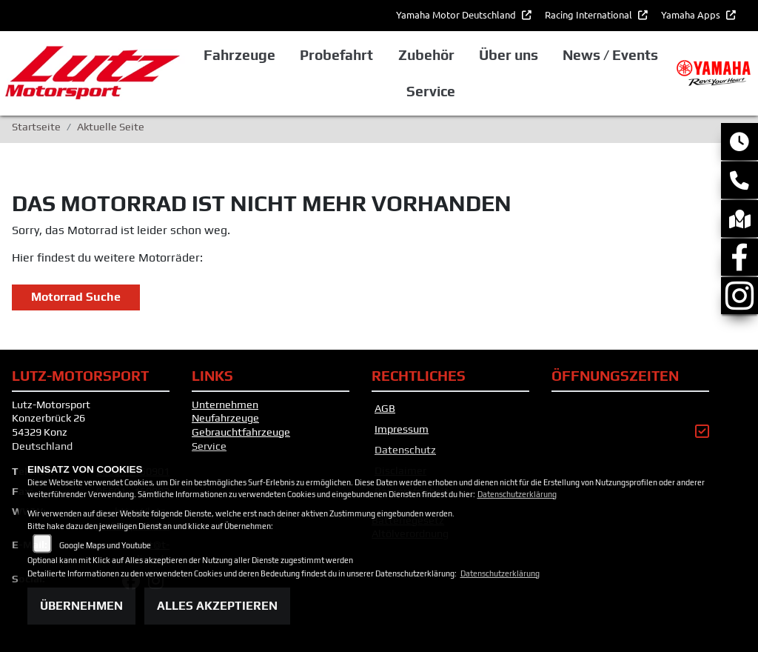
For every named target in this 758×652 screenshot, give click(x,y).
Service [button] (430, 91)
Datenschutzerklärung (517, 494)
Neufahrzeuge (225, 418)
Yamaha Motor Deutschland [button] (457, 14)
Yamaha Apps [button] (691, 14)
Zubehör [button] (426, 55)
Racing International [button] (589, 14)
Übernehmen (81, 606)
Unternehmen (225, 404)
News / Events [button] (610, 55)
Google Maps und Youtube (105, 545)
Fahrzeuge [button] (239, 55)
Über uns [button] (508, 55)
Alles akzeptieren (217, 606)
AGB (385, 408)
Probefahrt (336, 55)
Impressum (402, 429)
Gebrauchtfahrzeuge (241, 432)
